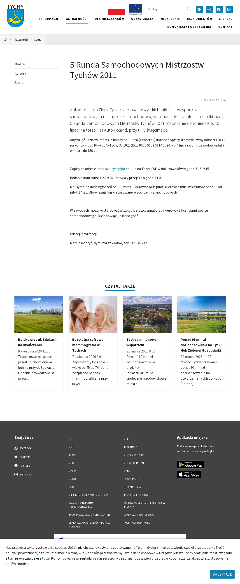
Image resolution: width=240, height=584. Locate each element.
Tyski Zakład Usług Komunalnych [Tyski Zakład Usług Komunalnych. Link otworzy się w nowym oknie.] (89, 514)
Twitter (22, 457)
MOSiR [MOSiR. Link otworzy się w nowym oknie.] (72, 478)
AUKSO (72, 455)
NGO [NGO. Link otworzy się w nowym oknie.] (71, 487)
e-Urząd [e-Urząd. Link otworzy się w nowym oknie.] (226, 19)
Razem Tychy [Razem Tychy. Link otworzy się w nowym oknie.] (131, 478)
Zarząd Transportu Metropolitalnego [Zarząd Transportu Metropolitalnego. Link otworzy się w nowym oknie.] (81, 504)
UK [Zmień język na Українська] (229, 9)
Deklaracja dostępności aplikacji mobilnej (90, 524)
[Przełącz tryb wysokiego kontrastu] (199, 9)
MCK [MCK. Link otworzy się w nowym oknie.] (126, 439)
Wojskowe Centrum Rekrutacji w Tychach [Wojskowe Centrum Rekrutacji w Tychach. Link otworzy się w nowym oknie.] (144, 504)
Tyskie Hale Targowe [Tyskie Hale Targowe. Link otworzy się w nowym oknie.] (136, 495)
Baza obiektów (199, 19)
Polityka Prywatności (137, 522)
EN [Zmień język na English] (219, 9)
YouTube (22, 465)
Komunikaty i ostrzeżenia (189, 26)
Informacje (49, 19)
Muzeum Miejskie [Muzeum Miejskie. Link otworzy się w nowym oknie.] (134, 455)
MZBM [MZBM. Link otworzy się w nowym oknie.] (127, 471)
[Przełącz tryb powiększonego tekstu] (209, 9)
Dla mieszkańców (109, 19)
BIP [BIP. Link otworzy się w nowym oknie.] (70, 439)
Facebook (23, 448)
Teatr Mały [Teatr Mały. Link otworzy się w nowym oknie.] (130, 447)
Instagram (23, 474)
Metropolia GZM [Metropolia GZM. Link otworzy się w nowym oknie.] (134, 463)
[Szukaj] (169, 9)
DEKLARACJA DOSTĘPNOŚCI (139, 514)
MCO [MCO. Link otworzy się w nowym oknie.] (71, 463)
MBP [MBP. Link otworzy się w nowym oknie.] (71, 447)
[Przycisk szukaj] (189, 9)
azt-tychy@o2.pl (118, 168)
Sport (37, 39)
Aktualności (77, 19)
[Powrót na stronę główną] (6, 40)
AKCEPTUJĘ (222, 574)
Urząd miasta (142, 19)
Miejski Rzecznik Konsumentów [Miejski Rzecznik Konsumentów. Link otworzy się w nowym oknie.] (88, 495)
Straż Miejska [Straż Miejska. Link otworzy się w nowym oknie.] (132, 487)
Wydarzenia (170, 19)
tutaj (46, 558)
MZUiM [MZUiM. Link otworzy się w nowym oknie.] (72, 471)
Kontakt (225, 26)
